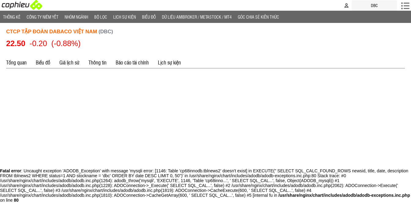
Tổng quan (16, 62)
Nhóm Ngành (76, 17)
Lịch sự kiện (169, 62)
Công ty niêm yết (42, 17)
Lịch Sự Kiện (124, 17)
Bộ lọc (100, 17)
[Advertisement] (205, 117)
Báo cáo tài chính (132, 62)
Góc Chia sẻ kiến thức (258, 17)
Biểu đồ (149, 17)
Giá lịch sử (69, 62)
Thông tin (97, 62)
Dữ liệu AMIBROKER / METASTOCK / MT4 (197, 17)
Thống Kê (12, 17)
